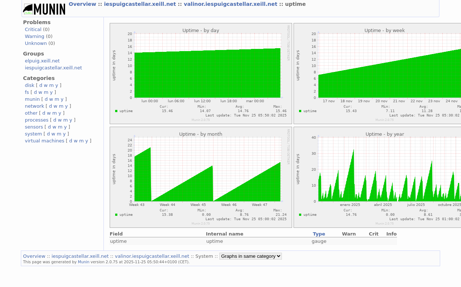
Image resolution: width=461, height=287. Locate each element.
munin (32, 99)
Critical (33, 29)
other (31, 113)
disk (29, 85)
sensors (34, 127)
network (34, 106)
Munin (84, 262)
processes (37, 120)
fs (27, 92)
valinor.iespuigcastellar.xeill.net (231, 4)
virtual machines (44, 141)
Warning (34, 36)
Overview (83, 4)
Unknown (36, 43)
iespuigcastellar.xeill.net (141, 4)
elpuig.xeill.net (42, 61)
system (33, 134)
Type (319, 234)
